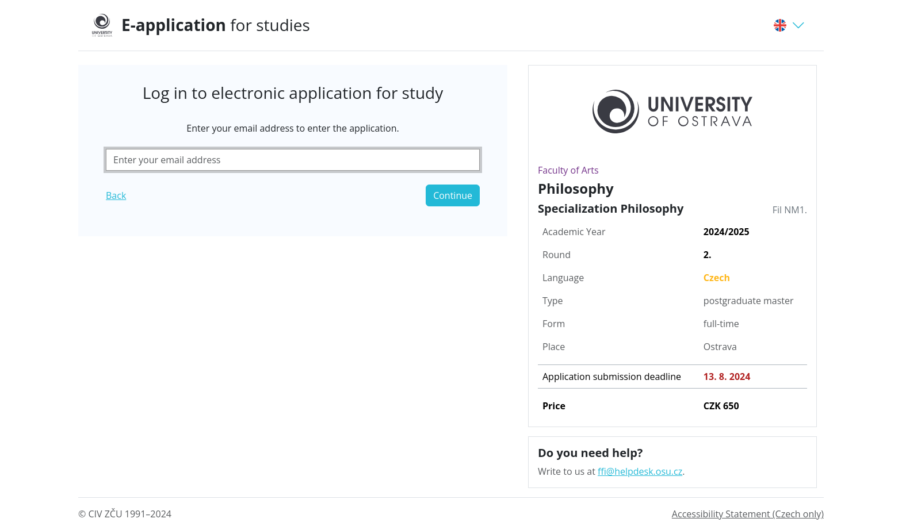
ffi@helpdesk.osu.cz (640, 471)
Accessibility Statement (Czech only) (748, 514)
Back (116, 195)
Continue (452, 195)
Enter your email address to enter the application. (292, 128)
